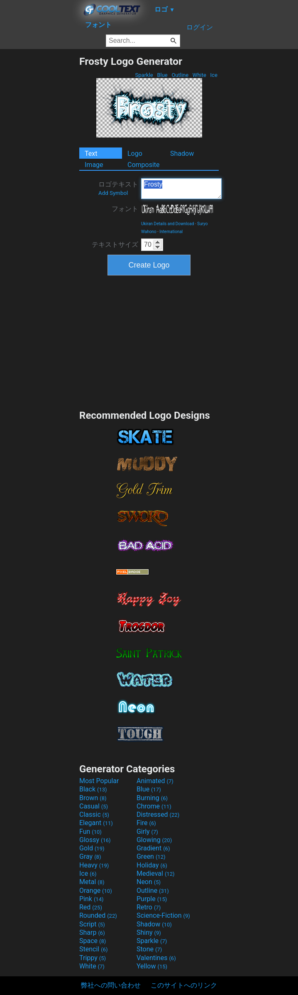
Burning (152, 798)
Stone (149, 949)
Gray (90, 856)
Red (90, 907)
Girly (147, 831)
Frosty (181, 188)
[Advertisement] (39, 180)
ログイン (199, 27)
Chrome (154, 806)
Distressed (158, 814)
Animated (155, 781)
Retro (149, 907)
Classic (94, 814)
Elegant (96, 823)
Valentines (156, 958)
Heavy (94, 865)
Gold (92, 848)
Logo (134, 153)
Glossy (95, 840)
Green (151, 856)
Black (93, 789)
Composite (143, 165)
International (171, 231)
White (199, 75)
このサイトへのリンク (184, 985)
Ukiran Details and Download (167, 223)
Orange (95, 890)
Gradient (153, 848)
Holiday (152, 865)
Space (92, 941)
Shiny (149, 932)
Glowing (154, 840)
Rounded (98, 915)
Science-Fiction (163, 915)
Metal (92, 882)
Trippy (92, 958)
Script (92, 924)
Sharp (92, 932)
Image (94, 165)
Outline (180, 75)
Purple (152, 899)
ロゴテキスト (118, 188)
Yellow (152, 966)
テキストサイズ (115, 244)
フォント (125, 209)
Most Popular (99, 781)
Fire (146, 823)
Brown (92, 798)
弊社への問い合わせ (111, 985)
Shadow (182, 153)
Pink (91, 899)
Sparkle (144, 75)
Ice (214, 75)
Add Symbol (113, 193)
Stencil (93, 949)
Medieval (156, 873)
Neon (149, 882)
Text (91, 153)
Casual (93, 806)
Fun (90, 831)
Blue (162, 75)
